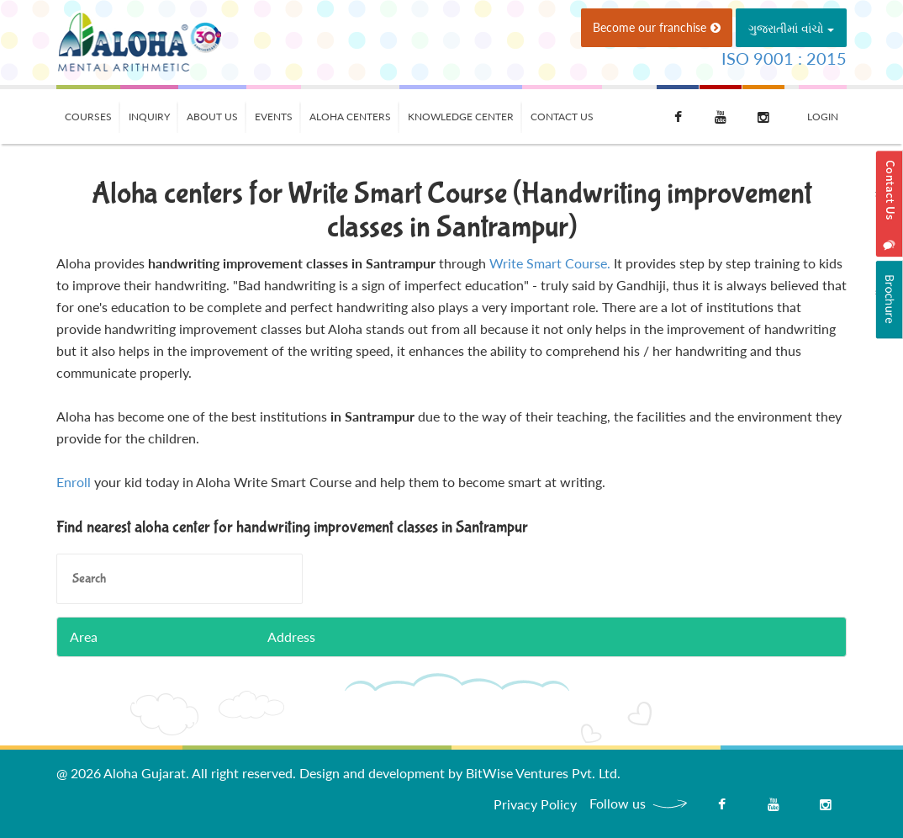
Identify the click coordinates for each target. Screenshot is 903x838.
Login (822, 116)
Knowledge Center (461, 116)
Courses (88, 116)
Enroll (73, 482)
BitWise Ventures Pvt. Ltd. (543, 773)
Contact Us (562, 116)
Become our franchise (657, 27)
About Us (212, 116)
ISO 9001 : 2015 (784, 58)
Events (274, 116)
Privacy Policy (535, 804)
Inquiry (149, 116)
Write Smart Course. (549, 263)
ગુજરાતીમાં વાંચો (791, 28)
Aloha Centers (350, 116)
